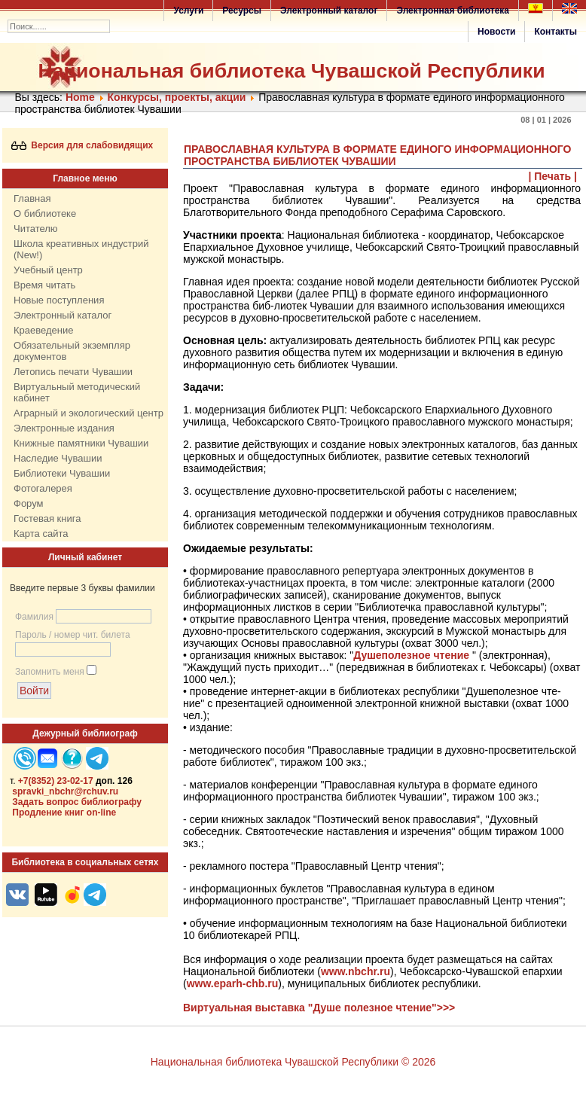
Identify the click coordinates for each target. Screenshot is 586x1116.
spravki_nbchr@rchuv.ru (65, 791)
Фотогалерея (43, 488)
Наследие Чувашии (58, 458)
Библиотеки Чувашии (62, 473)
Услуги (188, 10)
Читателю (36, 228)
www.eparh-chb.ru (233, 983)
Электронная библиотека (452, 10)
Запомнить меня (49, 671)
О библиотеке (45, 213)
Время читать (44, 285)
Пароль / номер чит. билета (72, 635)
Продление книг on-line (64, 812)
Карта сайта (41, 533)
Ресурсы (241, 10)
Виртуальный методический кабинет (77, 392)
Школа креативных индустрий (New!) (81, 249)
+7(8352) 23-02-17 (55, 781)
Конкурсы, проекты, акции (177, 97)
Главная (32, 198)
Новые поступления (59, 300)
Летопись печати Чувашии (73, 371)
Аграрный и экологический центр (88, 413)
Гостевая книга (47, 518)
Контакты (555, 31)
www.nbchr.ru (355, 971)
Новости (496, 31)
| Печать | (553, 176)
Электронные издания (64, 428)
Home (80, 97)
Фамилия (34, 616)
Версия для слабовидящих (82, 145)
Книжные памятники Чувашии (81, 443)
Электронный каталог (328, 10)
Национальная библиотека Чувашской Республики (291, 70)
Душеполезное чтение (411, 655)
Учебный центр (48, 270)
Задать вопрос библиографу (77, 802)
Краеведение (43, 330)
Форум (29, 503)
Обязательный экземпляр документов (72, 351)
